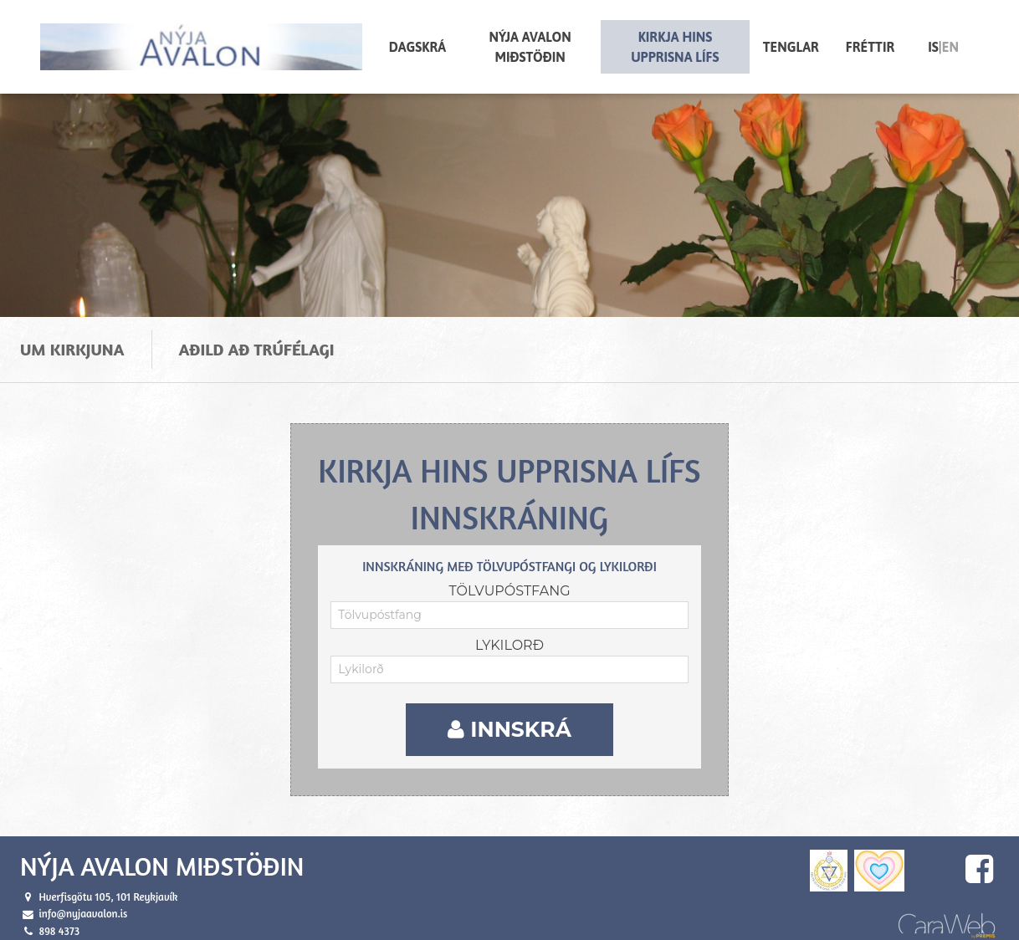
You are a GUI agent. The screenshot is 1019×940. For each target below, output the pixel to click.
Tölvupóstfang (509, 583)
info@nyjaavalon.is (82, 906)
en (950, 46)
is (933, 46)
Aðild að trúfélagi (257, 341)
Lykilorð (509, 638)
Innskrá (509, 721)
